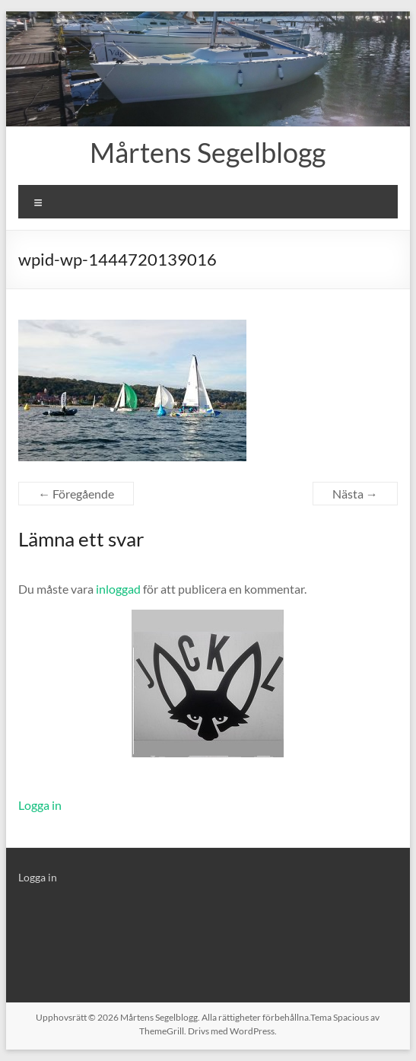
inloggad (118, 588)
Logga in (40, 805)
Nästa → (355, 493)
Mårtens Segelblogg (207, 152)
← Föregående (76, 493)
